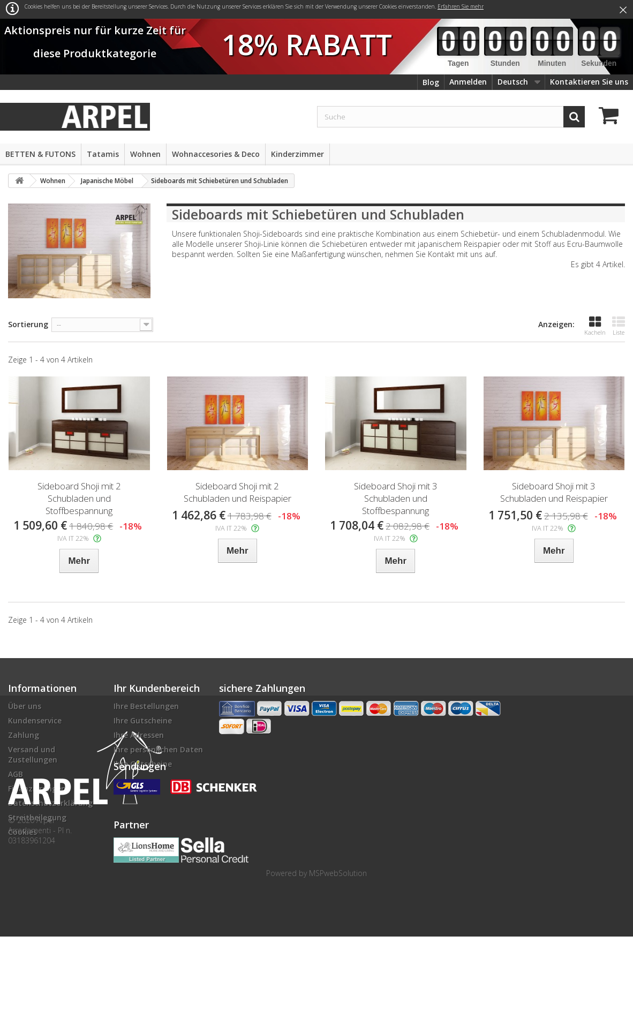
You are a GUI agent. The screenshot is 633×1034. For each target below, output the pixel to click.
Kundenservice (35, 720)
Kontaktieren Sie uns (589, 82)
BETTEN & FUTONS (40, 154)
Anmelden (468, 82)
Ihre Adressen (139, 735)
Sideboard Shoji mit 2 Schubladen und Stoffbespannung (79, 498)
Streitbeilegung (37, 817)
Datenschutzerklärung (50, 803)
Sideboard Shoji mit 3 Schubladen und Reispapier (554, 492)
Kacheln (595, 325)
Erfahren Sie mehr (461, 6)
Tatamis (103, 154)
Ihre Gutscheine (143, 720)
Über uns (24, 706)
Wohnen (145, 154)
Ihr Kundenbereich (157, 688)
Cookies (22, 832)
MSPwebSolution (338, 970)
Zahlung (23, 735)
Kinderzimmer (297, 154)
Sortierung (28, 324)
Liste (618, 325)
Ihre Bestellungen (146, 706)
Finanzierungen (37, 788)
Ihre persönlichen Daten (158, 749)
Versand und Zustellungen (32, 754)
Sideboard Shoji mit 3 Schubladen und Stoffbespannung (396, 498)
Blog (431, 82)
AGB (15, 774)
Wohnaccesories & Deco (216, 154)
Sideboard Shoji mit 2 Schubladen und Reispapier (237, 492)
